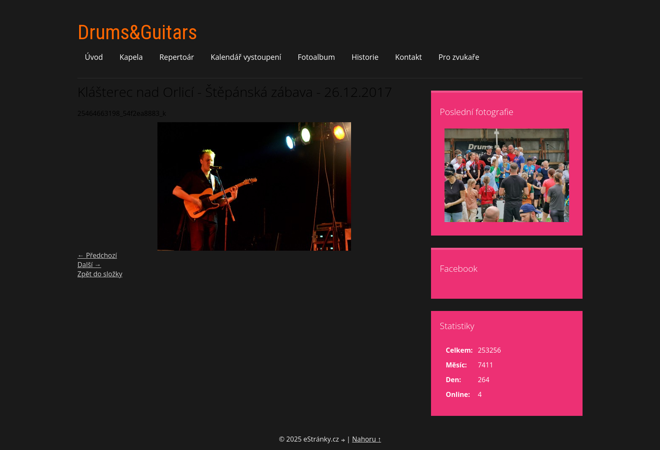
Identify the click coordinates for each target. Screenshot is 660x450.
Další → (89, 264)
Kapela (131, 57)
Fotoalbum (316, 57)
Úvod (94, 57)
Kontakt (408, 57)
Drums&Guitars (137, 32)
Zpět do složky (99, 274)
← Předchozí (97, 255)
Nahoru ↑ (366, 439)
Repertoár (177, 57)
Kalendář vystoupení (245, 57)
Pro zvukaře (459, 57)
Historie (364, 57)
